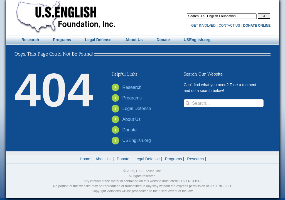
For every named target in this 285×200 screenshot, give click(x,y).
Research (131, 87)
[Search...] (224, 103)
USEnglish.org (136, 140)
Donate (129, 130)
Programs (132, 98)
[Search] (188, 103)
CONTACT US (229, 26)
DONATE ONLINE (257, 26)
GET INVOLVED (203, 26)
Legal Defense (136, 108)
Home (85, 159)
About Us (131, 119)
